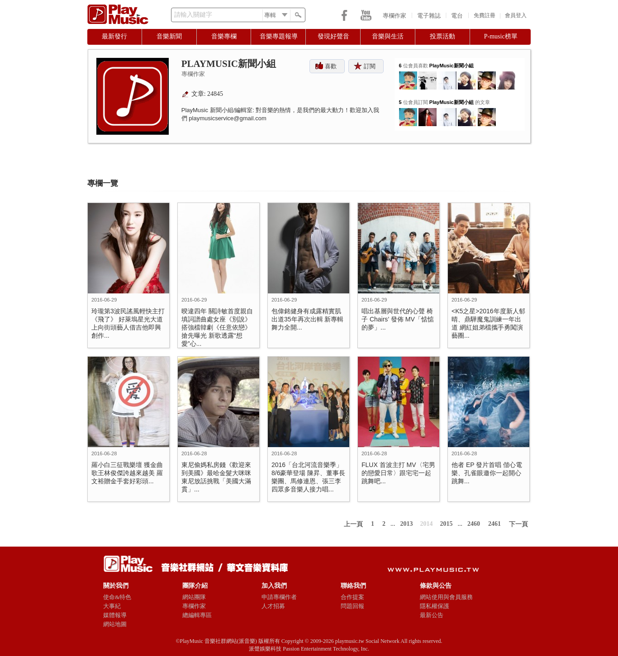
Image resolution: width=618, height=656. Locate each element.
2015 (446, 523)
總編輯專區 (197, 615)
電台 (457, 15)
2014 (426, 523)
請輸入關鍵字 (193, 14)
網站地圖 (115, 624)
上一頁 (353, 524)
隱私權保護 (434, 606)
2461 (494, 523)
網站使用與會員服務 (446, 597)
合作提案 (352, 597)
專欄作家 (394, 15)
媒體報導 (115, 615)
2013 (406, 523)
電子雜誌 (429, 15)
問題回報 (352, 606)
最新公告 (431, 615)
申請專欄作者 (279, 597)
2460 (473, 523)
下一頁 (518, 524)
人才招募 (273, 606)
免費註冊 (484, 15)
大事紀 (112, 606)
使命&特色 (117, 597)
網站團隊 (194, 597)
